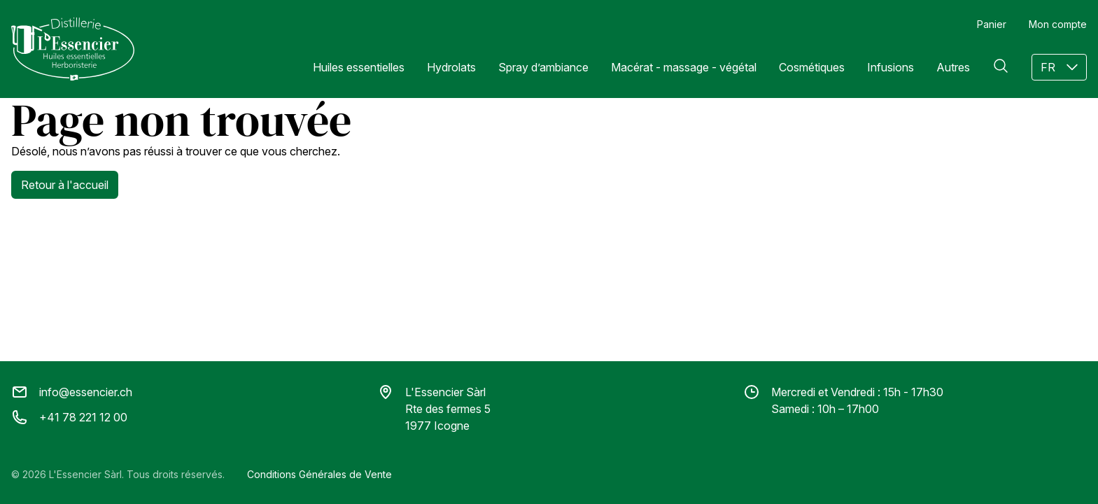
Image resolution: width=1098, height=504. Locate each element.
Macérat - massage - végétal (683, 67)
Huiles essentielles (358, 67)
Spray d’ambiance (543, 67)
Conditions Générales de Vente (319, 474)
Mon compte (1058, 24)
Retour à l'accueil (64, 185)
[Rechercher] (1000, 65)
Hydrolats (451, 67)
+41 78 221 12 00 (69, 417)
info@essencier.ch (71, 392)
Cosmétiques (812, 67)
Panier (991, 24)
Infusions (890, 67)
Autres (953, 67)
